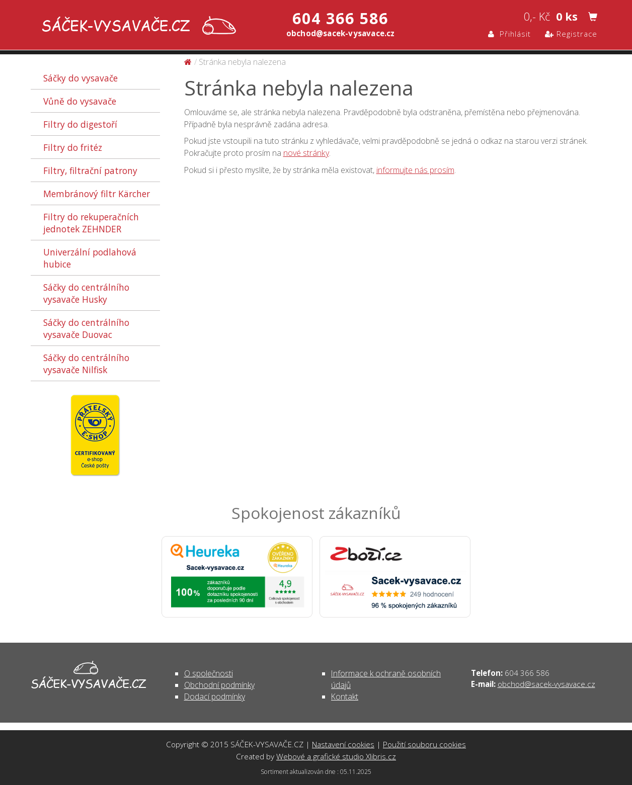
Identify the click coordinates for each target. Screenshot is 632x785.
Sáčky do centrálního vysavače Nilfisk (86, 364)
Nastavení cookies (343, 744)
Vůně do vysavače (79, 101)
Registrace (571, 34)
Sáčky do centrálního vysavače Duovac (86, 328)
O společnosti (208, 673)
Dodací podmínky (214, 696)
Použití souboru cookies (424, 744)
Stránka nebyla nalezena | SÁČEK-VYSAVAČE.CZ (137, 26)
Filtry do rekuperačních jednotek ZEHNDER (91, 223)
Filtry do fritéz (72, 147)
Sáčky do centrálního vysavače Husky (86, 293)
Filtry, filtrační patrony (90, 170)
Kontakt (344, 696)
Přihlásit (509, 34)
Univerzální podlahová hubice (89, 258)
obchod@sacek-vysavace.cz (546, 683)
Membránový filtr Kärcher (96, 194)
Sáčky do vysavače (80, 78)
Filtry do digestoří (80, 124)
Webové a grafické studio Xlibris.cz (336, 756)
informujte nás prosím (415, 170)
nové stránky (306, 152)
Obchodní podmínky (219, 684)
